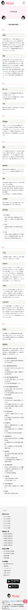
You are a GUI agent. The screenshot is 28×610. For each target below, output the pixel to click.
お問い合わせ (7, 573)
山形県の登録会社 (8, 543)
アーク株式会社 (11, 601)
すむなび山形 (7, 525)
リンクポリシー (7, 568)
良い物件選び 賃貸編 (9, 551)
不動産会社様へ (7, 570)
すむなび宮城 (7, 523)
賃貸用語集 (6, 555)
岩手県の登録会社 (8, 536)
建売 (3, 69)
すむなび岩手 (7, 519)
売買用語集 (6, 558)
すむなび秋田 (7, 521)
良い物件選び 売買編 (9, 553)
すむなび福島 (7, 528)
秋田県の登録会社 (8, 538)
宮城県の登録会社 (8, 540)
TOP (5, 510)
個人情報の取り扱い (9, 564)
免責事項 (6, 566)
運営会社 (6, 575)
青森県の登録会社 (8, 534)
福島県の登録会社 (8, 545)
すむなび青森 (7, 516)
